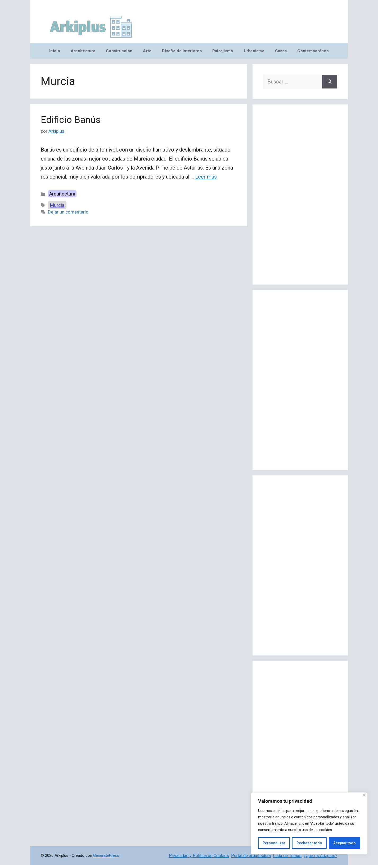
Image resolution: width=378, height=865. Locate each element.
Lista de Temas (287, 855)
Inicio (54, 50)
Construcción (119, 50)
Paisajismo (222, 50)
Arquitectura (83, 50)
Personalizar (274, 843)
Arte (147, 50)
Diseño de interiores (181, 50)
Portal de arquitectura (251, 855)
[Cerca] (364, 795)
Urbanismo (254, 50)
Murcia (57, 205)
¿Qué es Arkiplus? (320, 855)
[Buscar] (329, 81)
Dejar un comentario (68, 212)
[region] (309, 823)
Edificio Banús (71, 119)
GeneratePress (106, 855)
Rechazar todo (309, 843)
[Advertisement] (300, 194)
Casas (281, 50)
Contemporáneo (313, 50)
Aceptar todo (344, 843)
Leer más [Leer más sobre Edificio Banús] (206, 177)
